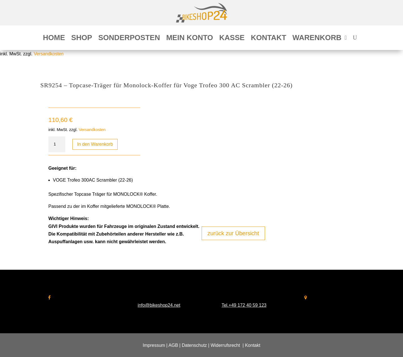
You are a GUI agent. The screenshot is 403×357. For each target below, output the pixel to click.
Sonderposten (129, 39)
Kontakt (268, 39)
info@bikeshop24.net (159, 305)
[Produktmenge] (56, 144)
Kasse (232, 39)
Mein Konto (189, 39)
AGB (173, 345)
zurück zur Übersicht (233, 233)
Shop (81, 39)
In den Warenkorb (95, 144)
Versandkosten (49, 53)
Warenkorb (316, 39)
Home (54, 39)
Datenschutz (194, 345)
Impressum (154, 345)
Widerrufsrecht (225, 345)
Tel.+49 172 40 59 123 (243, 305)
